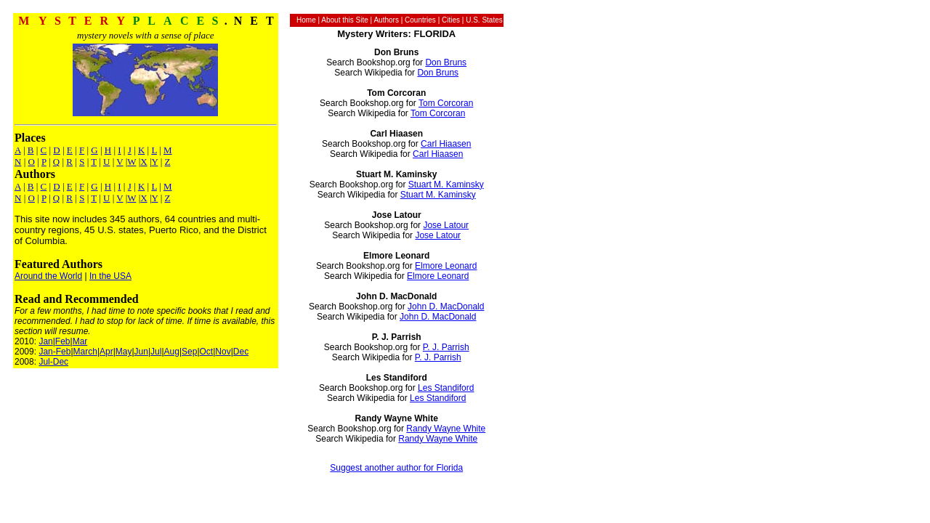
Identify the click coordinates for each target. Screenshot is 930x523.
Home (306, 20)
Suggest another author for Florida (396, 468)
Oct (207, 351)
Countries (420, 20)
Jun (141, 351)
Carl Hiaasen (446, 144)
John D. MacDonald (446, 306)
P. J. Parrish (446, 347)
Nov (222, 351)
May (124, 351)
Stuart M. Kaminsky (446, 184)
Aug (171, 351)
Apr (106, 351)
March (85, 351)
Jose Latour (446, 225)
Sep (189, 351)
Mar (80, 341)
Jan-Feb (54, 351)
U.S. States (484, 20)
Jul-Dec (53, 362)
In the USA (110, 276)
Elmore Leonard (446, 266)
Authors (385, 20)
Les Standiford (446, 388)
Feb (62, 341)
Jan (45, 341)
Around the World (48, 276)
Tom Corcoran (445, 103)
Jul (155, 351)
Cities (451, 20)
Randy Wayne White (445, 428)
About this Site (344, 20)
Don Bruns (445, 62)
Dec (240, 351)
